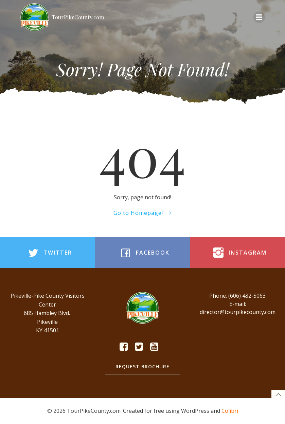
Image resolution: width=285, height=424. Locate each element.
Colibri (229, 410)
